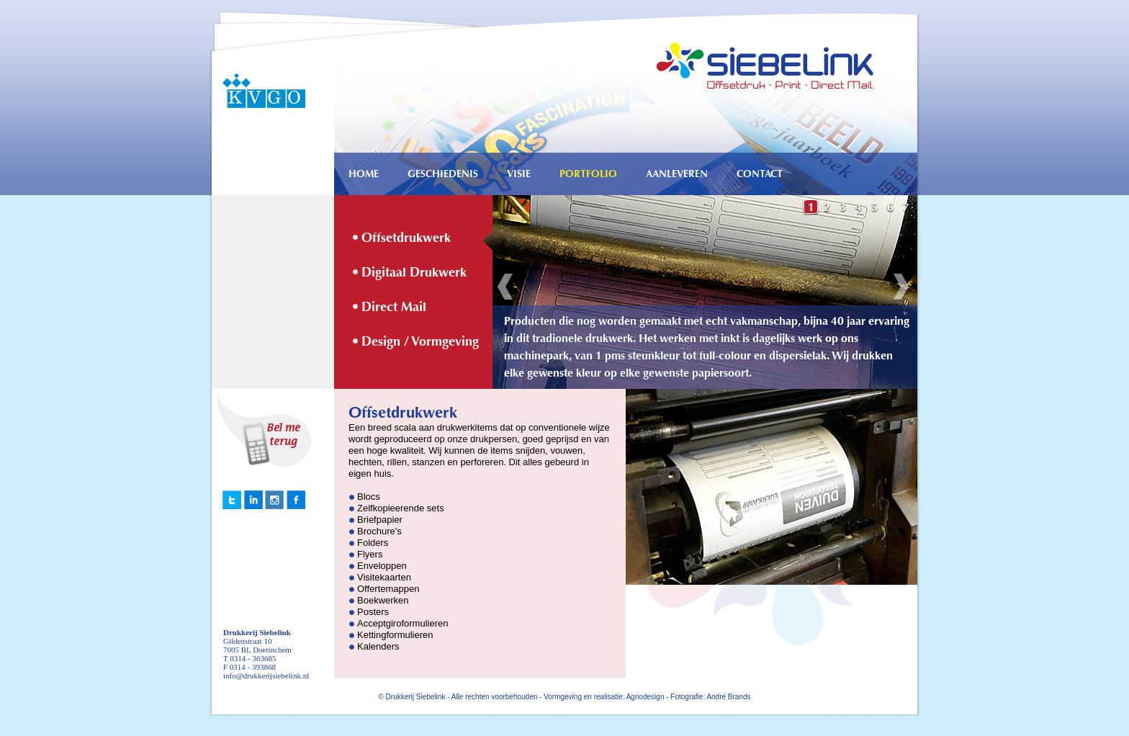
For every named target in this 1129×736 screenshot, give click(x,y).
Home (363, 174)
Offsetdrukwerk (406, 238)
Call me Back (273, 429)
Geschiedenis (443, 174)
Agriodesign (645, 697)
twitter (253, 499)
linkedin (231, 499)
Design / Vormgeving (420, 341)
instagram (274, 499)
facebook (296, 499)
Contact (760, 174)
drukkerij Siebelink (778, 54)
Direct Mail (393, 307)
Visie (519, 174)
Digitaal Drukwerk (414, 272)
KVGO (257, 90)
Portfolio (588, 174)
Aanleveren (677, 174)
